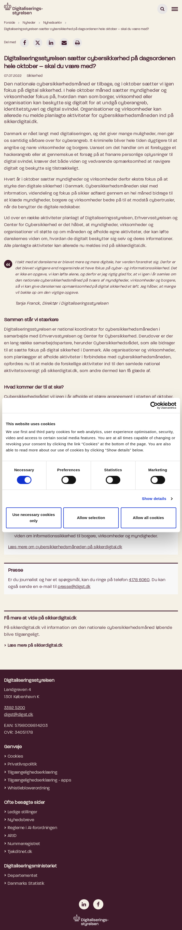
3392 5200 (14, 708)
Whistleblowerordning (29, 788)
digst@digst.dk (18, 715)
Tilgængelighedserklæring (32, 772)
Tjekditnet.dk (20, 852)
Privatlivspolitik (22, 764)
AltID (12, 836)
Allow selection (91, 517)
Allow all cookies (148, 517)
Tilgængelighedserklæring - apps (39, 780)
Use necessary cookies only (33, 517)
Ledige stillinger (22, 812)
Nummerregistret (24, 844)
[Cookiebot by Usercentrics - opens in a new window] (154, 405)
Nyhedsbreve (21, 820)
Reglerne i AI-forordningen (32, 828)
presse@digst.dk (74, 587)
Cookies (15, 756)
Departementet (23, 876)
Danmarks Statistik (26, 883)
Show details (154, 498)
